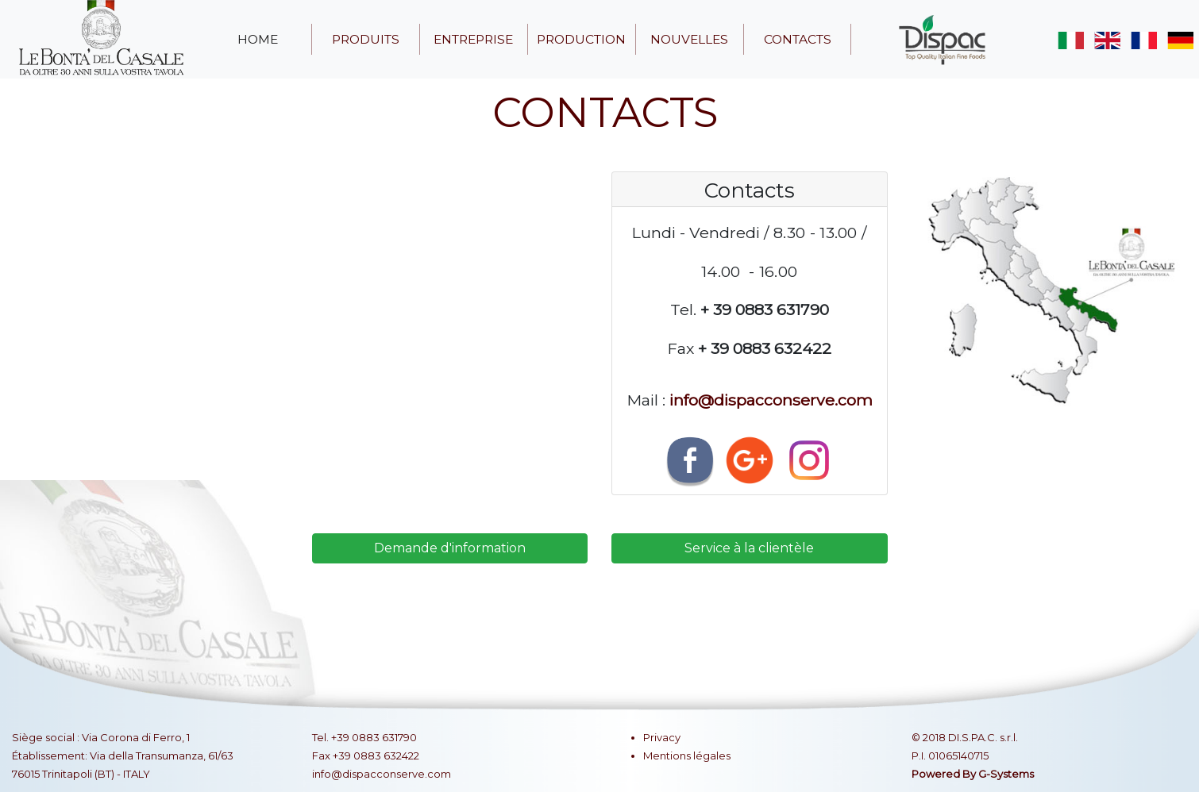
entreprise (473, 39)
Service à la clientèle (749, 548)
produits (365, 39)
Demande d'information (450, 548)
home (257, 39)
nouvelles (689, 39)
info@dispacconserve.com (771, 399)
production (581, 39)
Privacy (661, 737)
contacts (797, 39)
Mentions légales (687, 755)
